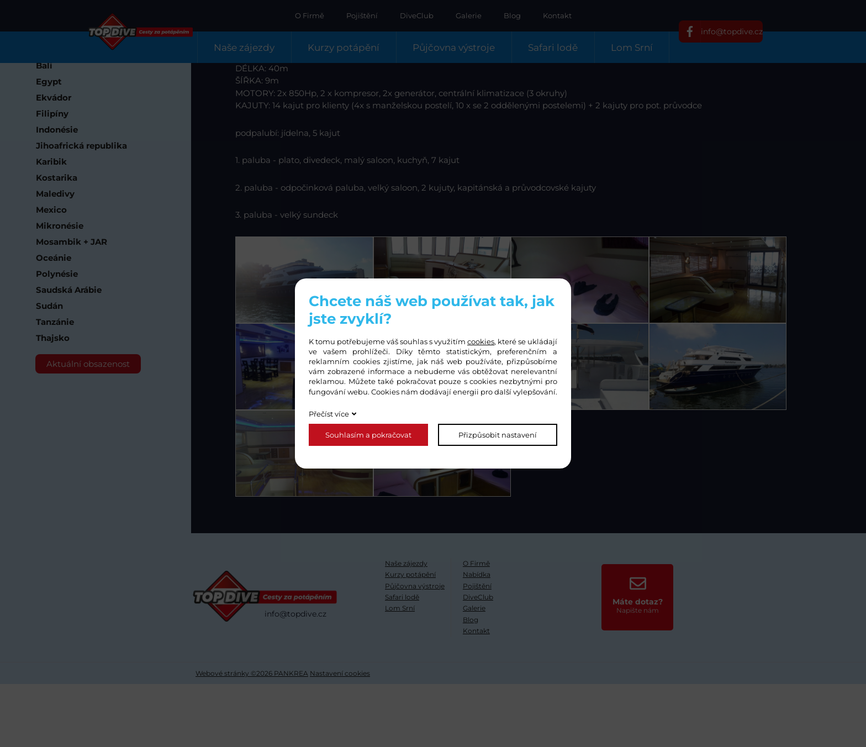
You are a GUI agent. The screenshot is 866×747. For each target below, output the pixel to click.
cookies (480, 341)
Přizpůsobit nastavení (497, 434)
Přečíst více (329, 413)
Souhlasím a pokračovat (368, 434)
